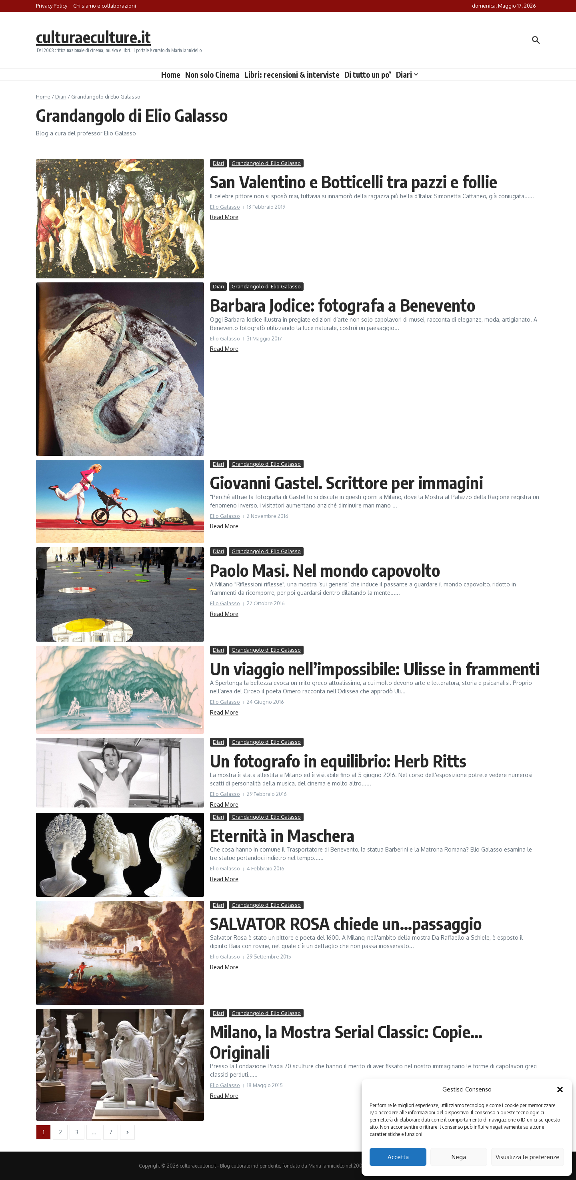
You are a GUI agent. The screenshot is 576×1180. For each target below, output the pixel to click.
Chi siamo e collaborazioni (104, 5)
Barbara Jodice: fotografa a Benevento (342, 304)
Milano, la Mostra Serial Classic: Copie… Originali (346, 1041)
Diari (407, 74)
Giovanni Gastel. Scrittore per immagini (346, 482)
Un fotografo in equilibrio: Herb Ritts (338, 760)
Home (170, 74)
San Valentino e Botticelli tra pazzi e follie (353, 181)
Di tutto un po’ (367, 74)
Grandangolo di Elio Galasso (266, 163)
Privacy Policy (51, 5)
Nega (459, 1157)
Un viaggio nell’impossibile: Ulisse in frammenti (375, 668)
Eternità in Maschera (282, 835)
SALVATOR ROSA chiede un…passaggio (346, 923)
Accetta (398, 1157)
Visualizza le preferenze (528, 1157)
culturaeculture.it (93, 37)
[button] (560, 1089)
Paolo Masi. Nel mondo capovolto (325, 570)
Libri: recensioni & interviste (292, 74)
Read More (224, 216)
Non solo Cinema (212, 74)
